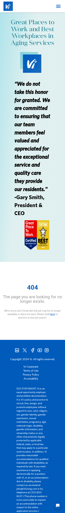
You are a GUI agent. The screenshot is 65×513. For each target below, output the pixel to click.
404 (32, 287)
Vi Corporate (30, 366)
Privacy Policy (31, 374)
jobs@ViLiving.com (26, 488)
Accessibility (31, 378)
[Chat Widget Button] (58, 506)
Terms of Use (30, 370)
